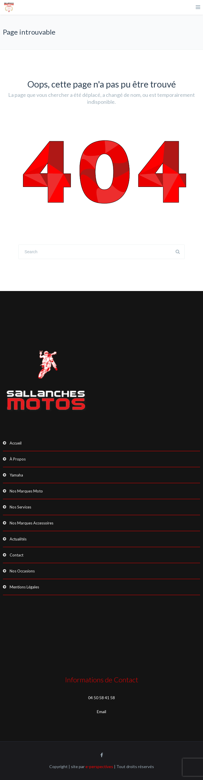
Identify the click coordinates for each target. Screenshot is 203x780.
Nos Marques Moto (26, 491)
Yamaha (16, 475)
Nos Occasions (22, 571)
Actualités (18, 539)
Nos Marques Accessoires (31, 523)
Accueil (16, 443)
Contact (16, 555)
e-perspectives (99, 766)
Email (101, 711)
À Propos (18, 459)
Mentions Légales (24, 587)
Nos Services (20, 507)
